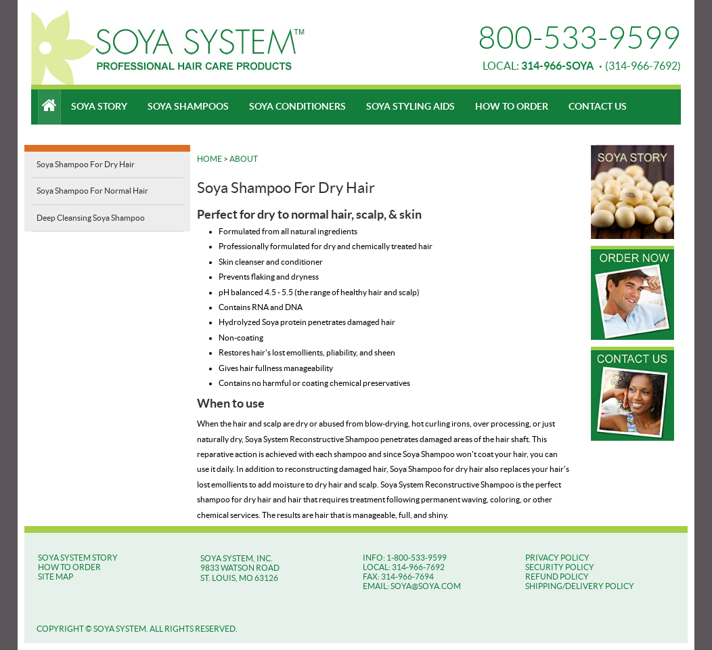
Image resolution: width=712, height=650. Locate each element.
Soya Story (99, 106)
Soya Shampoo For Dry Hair (86, 164)
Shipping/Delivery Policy (579, 586)
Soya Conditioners (297, 106)
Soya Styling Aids (410, 106)
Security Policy (559, 567)
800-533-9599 (579, 38)
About (243, 158)
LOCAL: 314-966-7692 (404, 567)
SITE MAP (55, 576)
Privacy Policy (557, 557)
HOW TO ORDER (69, 567)
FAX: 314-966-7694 (398, 576)
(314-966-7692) (601, 66)
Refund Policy (557, 576)
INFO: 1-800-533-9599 (405, 557)
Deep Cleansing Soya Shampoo (91, 217)
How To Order (511, 106)
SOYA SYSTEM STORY (78, 557)
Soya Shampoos (188, 106)
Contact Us (598, 106)
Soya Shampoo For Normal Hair (92, 190)
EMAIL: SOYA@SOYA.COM (412, 586)
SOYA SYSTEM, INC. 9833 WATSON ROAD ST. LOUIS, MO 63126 (240, 568)
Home (209, 158)
